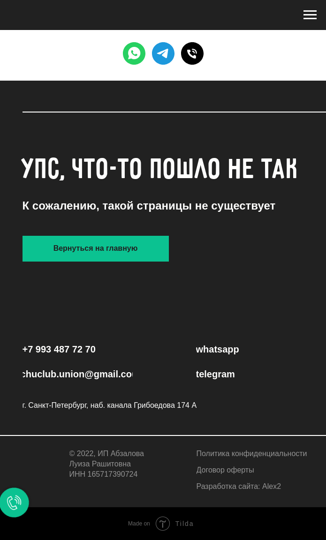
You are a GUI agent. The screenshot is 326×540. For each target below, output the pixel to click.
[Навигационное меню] (310, 15)
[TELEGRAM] (163, 53)
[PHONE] (192, 53)
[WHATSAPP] (134, 53)
